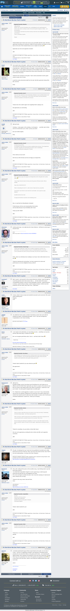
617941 (49, 311)
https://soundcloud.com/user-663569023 (28, 233)
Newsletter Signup (40, 594)
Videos (53, 597)
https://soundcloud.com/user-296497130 (20, 486)
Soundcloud (15, 568)
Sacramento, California (6, 338)
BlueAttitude (34, 170)
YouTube (14, 570)
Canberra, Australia (5, 308)
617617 (49, 120)
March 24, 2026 (55, 203)
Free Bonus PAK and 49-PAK (59, 171)
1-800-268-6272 (38, 1)
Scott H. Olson (34, 403)
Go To (19, 17)
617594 (49, 88)
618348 (49, 519)
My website (15, 288)
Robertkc (35, 20)
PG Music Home (5, 10)
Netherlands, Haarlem (5, 482)
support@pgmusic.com (23, 606)
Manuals (53, 596)
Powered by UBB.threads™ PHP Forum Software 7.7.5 (35, 610)
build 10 (61, 209)
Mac (54, 73)
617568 (49, 61)
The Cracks (25, 321)
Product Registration (56, 601)
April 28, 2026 (55, 32)
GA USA (3, 30)
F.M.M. (35, 519)
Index (26, 15)
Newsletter (56, 580)
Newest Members (56, 258)
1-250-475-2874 (44, 1)
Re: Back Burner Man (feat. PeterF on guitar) (14, 20)
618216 (49, 403)
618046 (49, 349)
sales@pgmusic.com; (15, 606)
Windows (59, 73)
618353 (49, 547)
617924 (49, 291)
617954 (49, 328)
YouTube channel (62, 111)
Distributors (7, 597)
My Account (38, 599)
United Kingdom (4, 288)
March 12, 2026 (55, 215)
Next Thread (40, 15)
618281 (49, 465)
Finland (3, 564)
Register (60, 10)
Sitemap (7, 601)
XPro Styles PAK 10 (64, 157)
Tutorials (53, 599)
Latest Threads (31, 12)
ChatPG (54, 15)
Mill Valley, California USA (6, 133)
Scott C (35, 88)
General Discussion (19, 10)
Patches (53, 592)
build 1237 (54, 236)
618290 (49, 489)
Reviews (22, 601)
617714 (49, 223)
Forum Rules (38, 12)
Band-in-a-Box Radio (25, 596)
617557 (49, 20)
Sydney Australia (5, 79)
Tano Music (34, 349)
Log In (66, 10)
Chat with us (48, 585)
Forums (11, 10)
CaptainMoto (34, 489)
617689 (49, 170)
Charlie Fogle (34, 242)
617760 (49, 242)
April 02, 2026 (55, 183)
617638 (49, 138)
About (6, 592)
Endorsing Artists (24, 597)
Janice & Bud (34, 61)
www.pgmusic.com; (7, 606)
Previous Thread (12, 15)
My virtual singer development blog (19, 342)
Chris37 (35, 138)
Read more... (54, 102)
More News (54, 242)
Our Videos (15, 59)
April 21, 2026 (55, 129)
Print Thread (12, 17)
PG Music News (55, 29)
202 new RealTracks (56, 153)
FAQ (44, 12)
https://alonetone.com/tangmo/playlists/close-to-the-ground (24, 459)
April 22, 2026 (55, 105)
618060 (49, 379)
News (37, 592)
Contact (6, 594)
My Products (39, 600)
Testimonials (23, 599)
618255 (49, 446)
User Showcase (27, 10)
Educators (7, 599)
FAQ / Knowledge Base (57, 594)
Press (6, 596)
